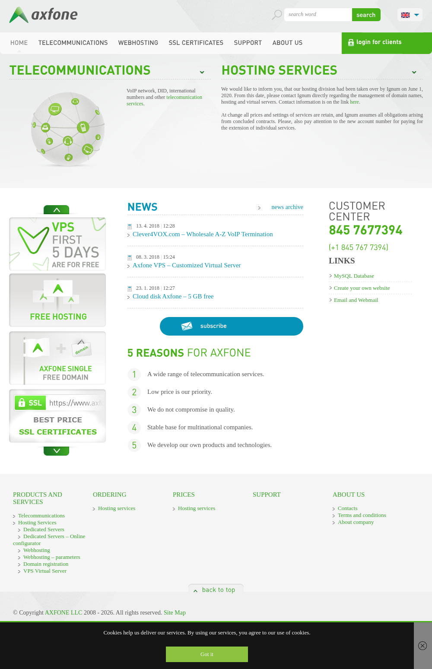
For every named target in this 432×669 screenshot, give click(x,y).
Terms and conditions (362, 515)
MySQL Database (354, 276)
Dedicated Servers (43, 529)
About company (356, 522)
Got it (206, 654)
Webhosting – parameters (51, 557)
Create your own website (362, 288)
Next (56, 451)
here (354, 102)
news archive (287, 207)
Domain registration (45, 564)
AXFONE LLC (64, 612)
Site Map (175, 612)
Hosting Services (37, 522)
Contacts (348, 508)
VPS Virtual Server (45, 571)
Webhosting (36, 550)
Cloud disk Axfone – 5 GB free (173, 296)
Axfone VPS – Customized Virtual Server (187, 265)
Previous (56, 209)
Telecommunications (41, 515)
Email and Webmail (356, 300)
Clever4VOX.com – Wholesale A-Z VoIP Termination (203, 234)
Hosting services (116, 508)
